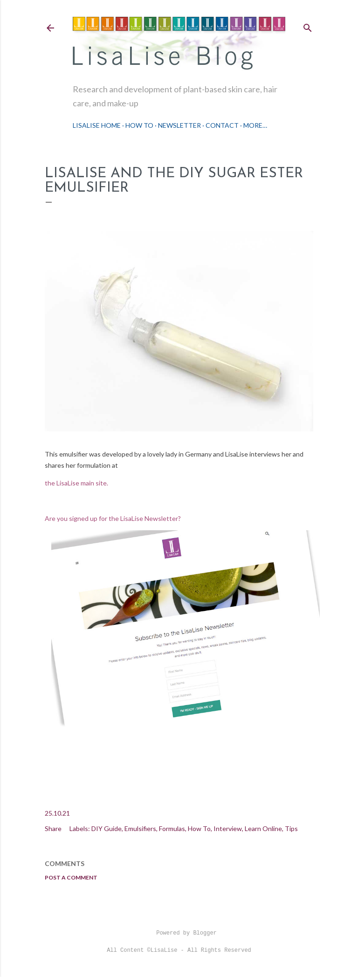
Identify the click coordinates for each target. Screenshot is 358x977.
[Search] (307, 26)
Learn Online (263, 828)
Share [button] (53, 828)
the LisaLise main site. (77, 483)
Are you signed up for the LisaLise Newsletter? (113, 518)
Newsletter (179, 125)
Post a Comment (71, 877)
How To (139, 125)
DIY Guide (106, 828)
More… (255, 125)
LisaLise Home (97, 125)
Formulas (172, 828)
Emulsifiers (140, 828)
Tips (291, 828)
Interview (227, 828)
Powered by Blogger (179, 933)
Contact (222, 125)
